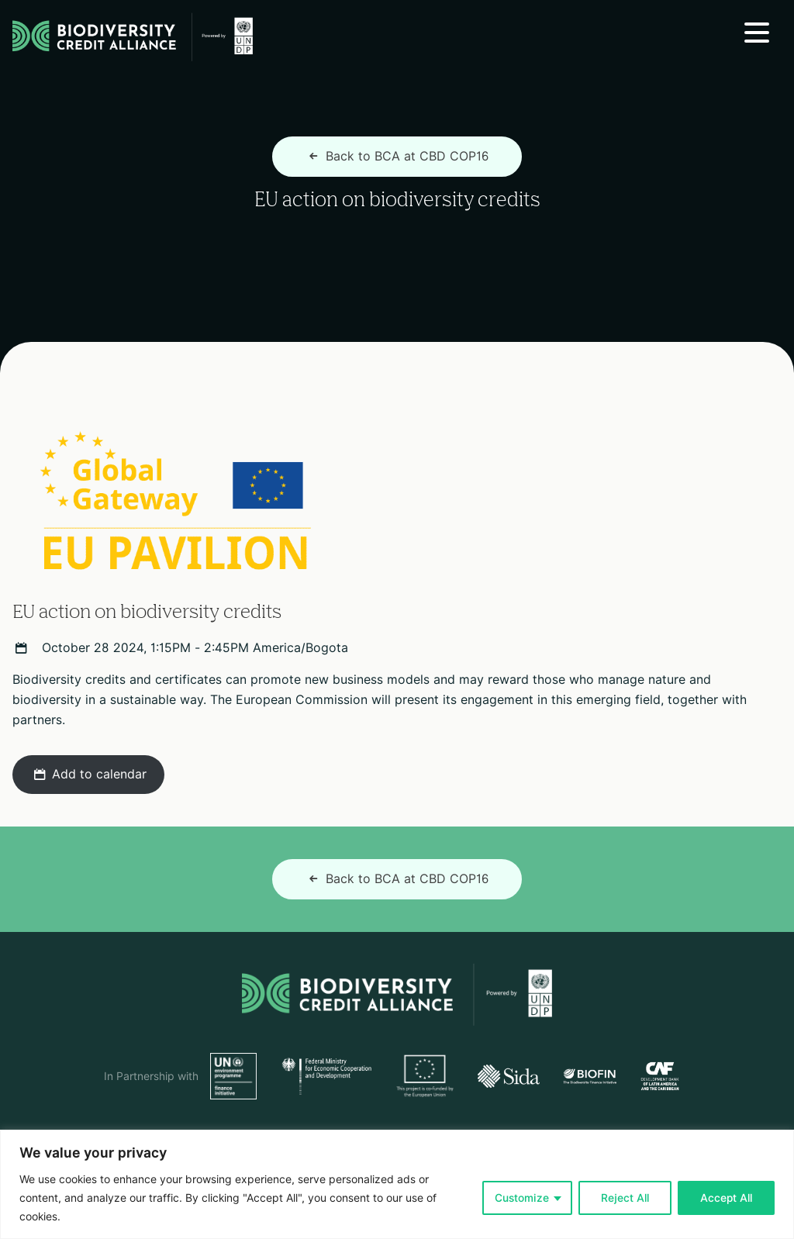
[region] (397, 1184)
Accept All (726, 1198)
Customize (522, 1198)
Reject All (625, 1198)
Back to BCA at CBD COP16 (397, 156)
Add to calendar (88, 774)
